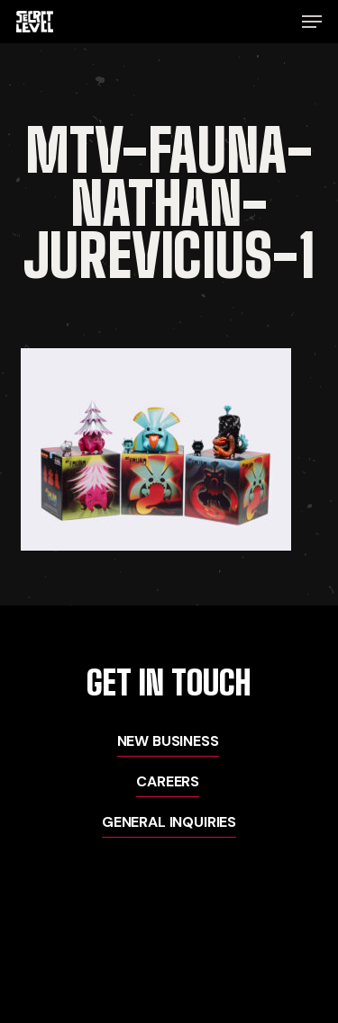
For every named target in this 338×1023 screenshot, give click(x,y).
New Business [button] (168, 740)
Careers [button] (167, 781)
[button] (312, 22)
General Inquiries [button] (169, 821)
